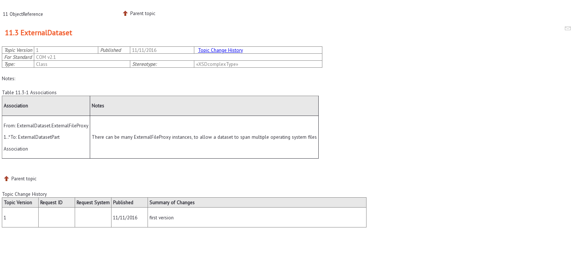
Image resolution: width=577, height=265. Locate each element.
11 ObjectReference (23, 14)
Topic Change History (220, 50)
